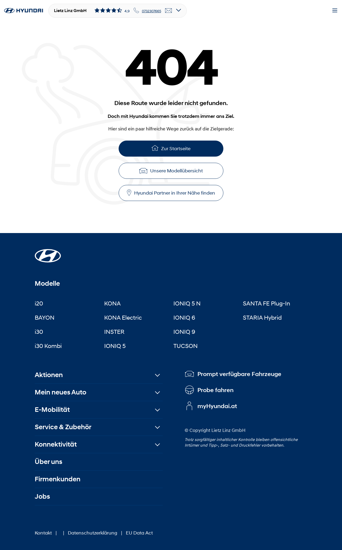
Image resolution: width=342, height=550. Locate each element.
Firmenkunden (57, 479)
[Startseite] (48, 252)
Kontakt (43, 533)
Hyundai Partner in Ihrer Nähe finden (171, 192)
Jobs (42, 496)
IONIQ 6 (184, 317)
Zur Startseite (171, 148)
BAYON (45, 317)
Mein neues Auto (60, 392)
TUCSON (185, 345)
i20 (39, 303)
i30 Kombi (48, 345)
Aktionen (49, 375)
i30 (39, 331)
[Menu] (335, 10)
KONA (112, 303)
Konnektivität (56, 444)
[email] (168, 10)
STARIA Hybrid (262, 317)
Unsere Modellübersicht (171, 171)
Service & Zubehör (63, 427)
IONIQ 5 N (187, 303)
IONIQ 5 (115, 345)
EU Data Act (139, 533)
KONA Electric (123, 317)
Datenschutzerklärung (92, 533)
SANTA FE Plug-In (266, 303)
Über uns (48, 462)
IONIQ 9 (184, 331)
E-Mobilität (52, 409)
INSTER (114, 331)
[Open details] (178, 10)
